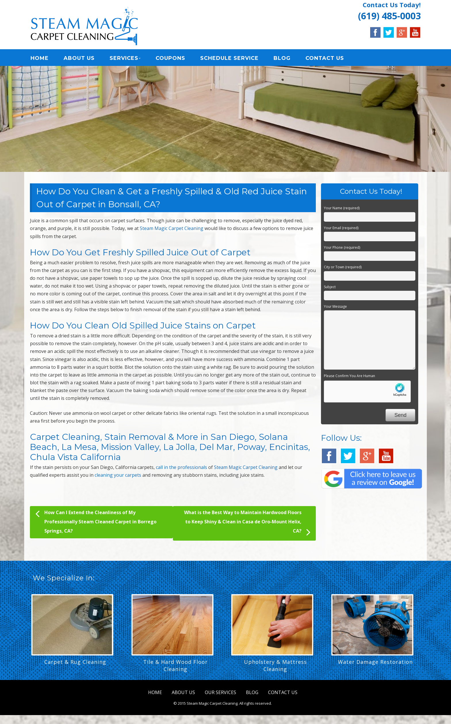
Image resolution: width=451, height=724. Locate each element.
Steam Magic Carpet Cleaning (171, 230)
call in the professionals (181, 469)
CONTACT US (324, 59)
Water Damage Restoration (375, 663)
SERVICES (124, 59)
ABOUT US (79, 59)
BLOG (282, 59)
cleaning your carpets (118, 477)
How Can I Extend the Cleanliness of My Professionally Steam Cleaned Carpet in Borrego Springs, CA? (95, 523)
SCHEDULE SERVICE (229, 59)
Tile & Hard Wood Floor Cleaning (175, 667)
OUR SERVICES (220, 694)
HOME (39, 59)
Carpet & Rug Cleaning (75, 663)
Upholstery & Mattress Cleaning (275, 667)
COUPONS (170, 59)
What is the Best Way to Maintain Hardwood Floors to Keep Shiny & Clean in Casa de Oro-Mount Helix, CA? (247, 525)
